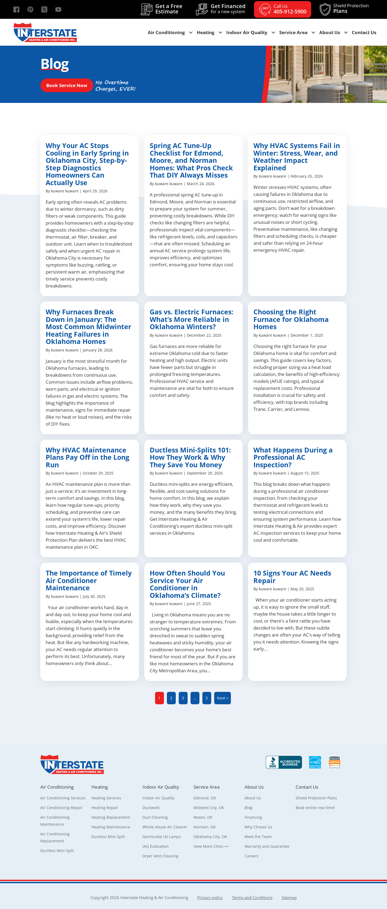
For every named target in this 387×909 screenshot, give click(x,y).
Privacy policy (210, 897)
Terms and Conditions (252, 897)
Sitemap (289, 897)
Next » (222, 697)
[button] (16, 9)
